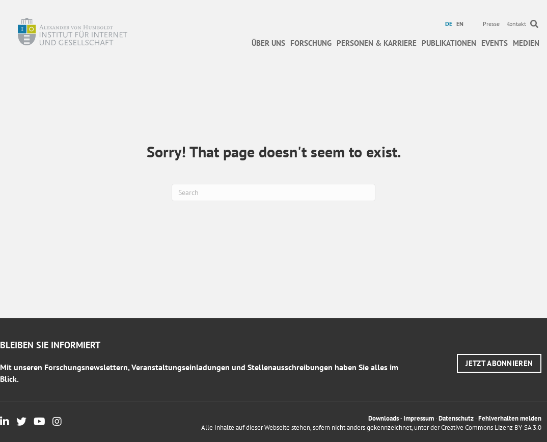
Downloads (383, 418)
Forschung (311, 43)
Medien (526, 43)
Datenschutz (456, 418)
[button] (499, 363)
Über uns (268, 43)
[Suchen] (273, 192)
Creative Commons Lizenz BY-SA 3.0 (491, 427)
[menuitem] (450, 24)
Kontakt (516, 23)
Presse (491, 23)
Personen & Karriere (377, 43)
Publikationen (449, 43)
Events (494, 43)
